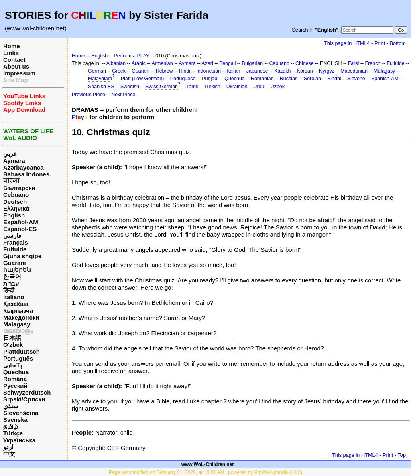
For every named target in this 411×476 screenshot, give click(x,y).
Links (11, 52)
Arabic (139, 63)
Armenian (162, 63)
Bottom (398, 43)
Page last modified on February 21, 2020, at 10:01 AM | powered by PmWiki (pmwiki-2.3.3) (205, 472)
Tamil (192, 86)
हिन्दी (8, 290)
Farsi (353, 63)
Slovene (356, 78)
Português (18, 358)
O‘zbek (13, 344)
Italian (233, 71)
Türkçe (13, 433)
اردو (8, 447)
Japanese (257, 71)
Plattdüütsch (21, 351)
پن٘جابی (12, 365)
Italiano (13, 297)
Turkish (212, 86)
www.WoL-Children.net (207, 464)
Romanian (262, 78)
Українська (19, 440)
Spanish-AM (385, 78)
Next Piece (123, 94)
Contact (14, 59)
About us (16, 66)
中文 (9, 453)
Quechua (16, 372)
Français (15, 242)
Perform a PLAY (131, 56)
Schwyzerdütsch (27, 392)
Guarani (14, 262)
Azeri (207, 63)
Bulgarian (252, 63)
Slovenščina (21, 412)
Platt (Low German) (142, 78)
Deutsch (15, 201)
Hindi (184, 71)
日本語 (12, 337)
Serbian (312, 78)
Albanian (116, 63)
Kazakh (282, 71)
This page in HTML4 (347, 43)
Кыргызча (18, 310)
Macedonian (354, 71)
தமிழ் (10, 426)
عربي (10, 153)
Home (11, 46)
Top (401, 455)
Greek (119, 71)
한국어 (12, 276)
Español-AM (20, 222)
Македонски (21, 317)
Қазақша (15, 303)
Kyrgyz (326, 71)
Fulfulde (14, 249)
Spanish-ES (101, 86)
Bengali (227, 63)
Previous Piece (88, 94)
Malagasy (17, 324)
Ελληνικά (16, 208)
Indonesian (208, 71)
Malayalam (100, 78)
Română (15, 378)
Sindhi (334, 78)
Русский (15, 385)
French (373, 63)
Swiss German (161, 86)
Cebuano (16, 194)
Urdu (259, 86)
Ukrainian (237, 86)
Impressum (19, 73)
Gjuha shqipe (22, 256)
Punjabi (210, 78)
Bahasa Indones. (27, 174)
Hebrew (164, 71)
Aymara (14, 160)
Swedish (129, 86)
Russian (289, 78)
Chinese (304, 63)
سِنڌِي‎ (10, 406)
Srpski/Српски (24, 399)
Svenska (15, 419)
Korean (305, 71)
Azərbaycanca (23, 167)
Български (19, 187)
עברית (11, 283)
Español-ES (20, 228)
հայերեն (17, 269)
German (97, 71)
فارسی (12, 235)
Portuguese (183, 78)
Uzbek (278, 86)
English (14, 215)
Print (379, 43)
